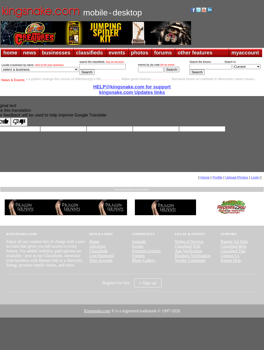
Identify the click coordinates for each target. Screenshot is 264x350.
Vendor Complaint (190, 260)
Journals (139, 241)
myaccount (245, 52)
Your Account (100, 260)
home (10, 52)
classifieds (89, 52)
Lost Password (101, 255)
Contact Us (230, 255)
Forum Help (231, 260)
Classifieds (98, 251)
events (117, 52)
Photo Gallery (143, 260)
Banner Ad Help (234, 241)
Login (255, 177)
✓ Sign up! (148, 283)
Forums (138, 255)
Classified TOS (187, 246)
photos (139, 52)
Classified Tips (233, 251)
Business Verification (192, 255)
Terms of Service (189, 241)
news (29, 52)
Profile (217, 177)
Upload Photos (236, 177)
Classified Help (233, 246)
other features (194, 52)
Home (205, 177)
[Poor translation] (19, 122)
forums (163, 52)
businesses (56, 52)
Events (138, 246)
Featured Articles (146, 251)
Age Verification (189, 251)
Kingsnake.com (97, 311)
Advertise (97, 246)
